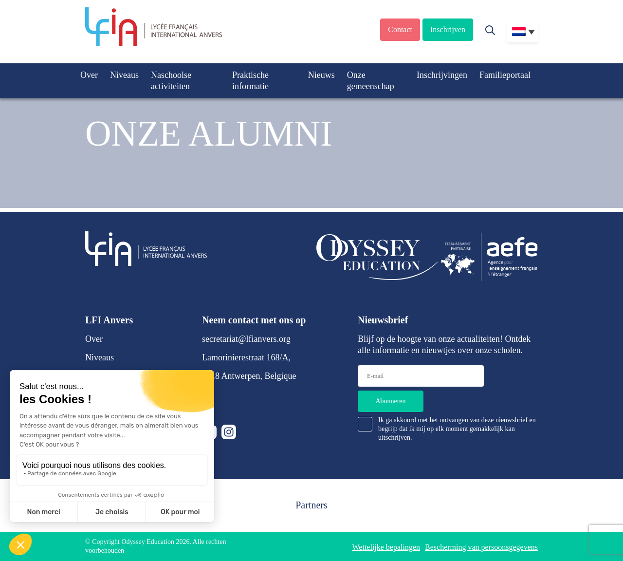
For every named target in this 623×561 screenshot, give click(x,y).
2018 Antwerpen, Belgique (249, 376)
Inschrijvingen (442, 75)
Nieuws (321, 75)
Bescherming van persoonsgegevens (481, 547)
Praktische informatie (250, 80)
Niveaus (124, 75)
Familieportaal (505, 75)
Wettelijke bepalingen (386, 547)
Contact (400, 29)
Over (89, 75)
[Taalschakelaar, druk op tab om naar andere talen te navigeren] (522, 31)
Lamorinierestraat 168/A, (246, 357)
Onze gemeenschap (370, 80)
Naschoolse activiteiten (171, 80)
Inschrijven (447, 29)
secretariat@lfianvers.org (246, 339)
